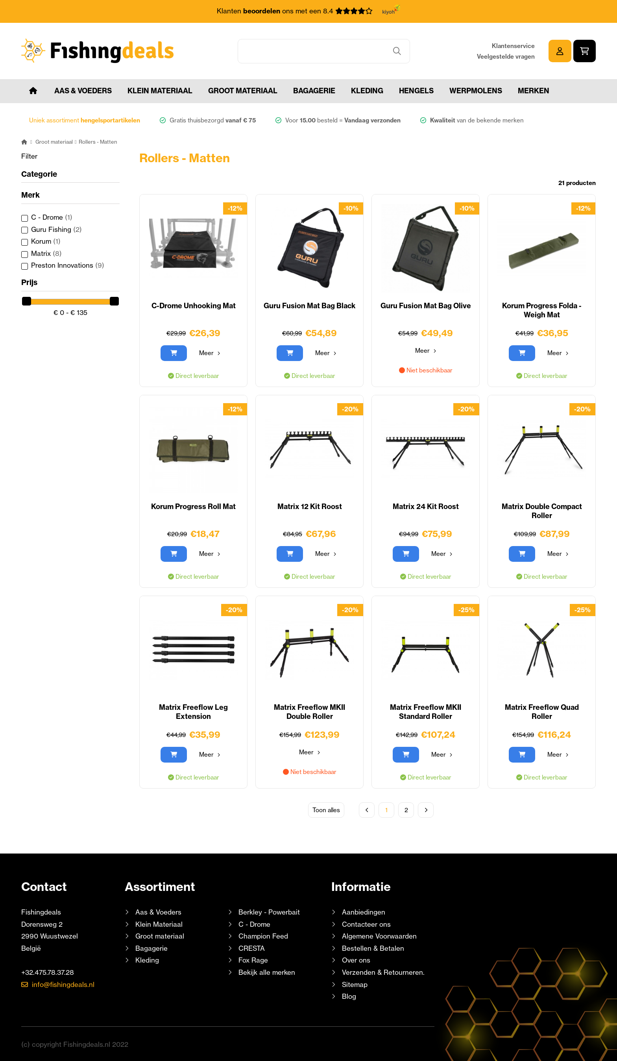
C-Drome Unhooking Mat (193, 305)
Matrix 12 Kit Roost (309, 506)
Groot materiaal (242, 90)
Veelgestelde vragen (506, 56)
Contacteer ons (366, 924)
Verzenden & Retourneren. (383, 972)
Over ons (356, 960)
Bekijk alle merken (266, 972)
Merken (533, 90)
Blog (348, 996)
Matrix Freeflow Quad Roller (541, 711)
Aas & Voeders (83, 90)
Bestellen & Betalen (373, 948)
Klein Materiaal (159, 90)
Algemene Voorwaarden (379, 935)
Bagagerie (314, 90)
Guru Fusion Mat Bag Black (309, 305)
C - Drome (51, 217)
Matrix (46, 253)
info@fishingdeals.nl (63, 984)
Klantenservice (513, 45)
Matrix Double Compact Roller (542, 511)
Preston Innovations (67, 265)
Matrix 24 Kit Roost (426, 506)
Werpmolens (475, 90)
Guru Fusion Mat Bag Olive (425, 305)
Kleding (367, 90)
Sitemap (355, 984)
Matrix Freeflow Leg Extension (193, 711)
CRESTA (251, 948)
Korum (46, 241)
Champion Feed (263, 935)
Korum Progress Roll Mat (193, 506)
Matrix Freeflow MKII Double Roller (309, 711)
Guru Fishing (56, 229)
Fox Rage (253, 960)
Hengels (416, 90)
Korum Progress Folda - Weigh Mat (542, 310)
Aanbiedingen (363, 911)
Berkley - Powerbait (269, 911)
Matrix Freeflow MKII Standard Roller (426, 711)
